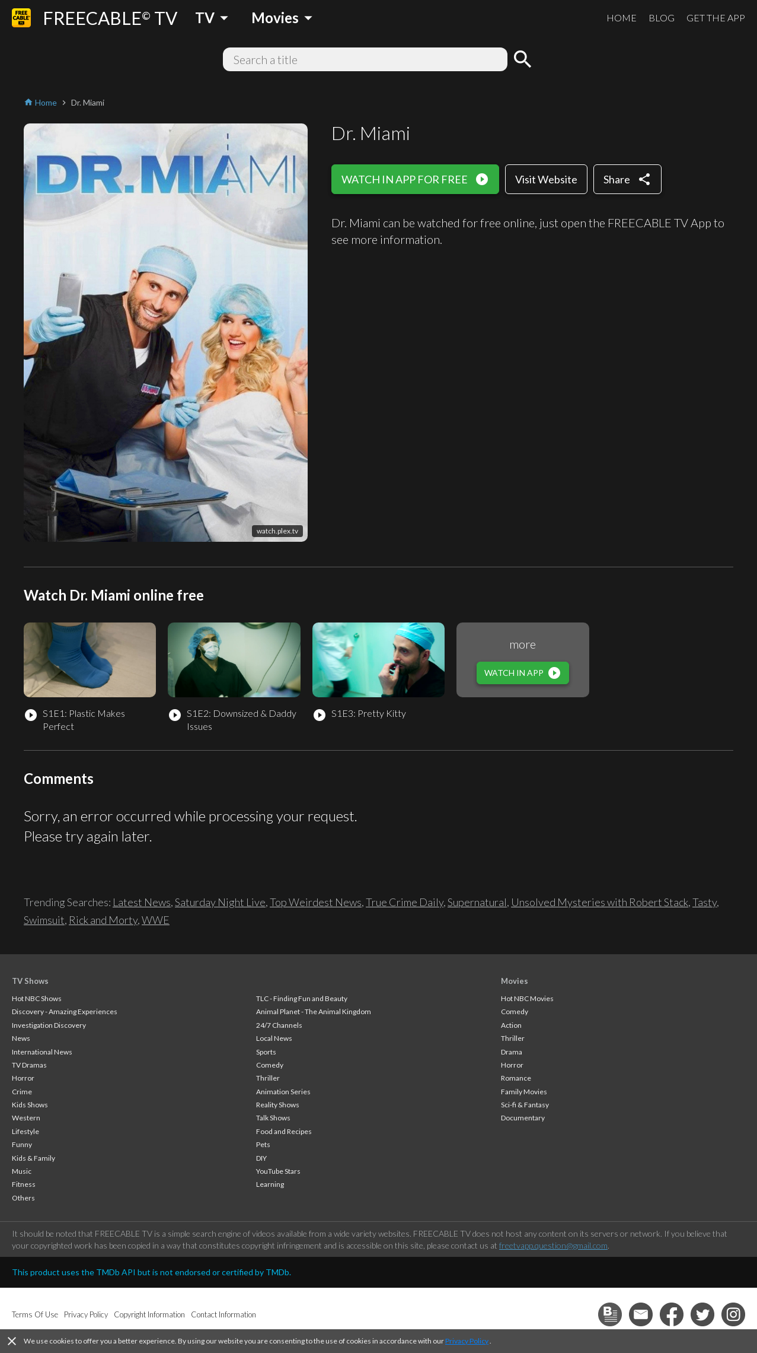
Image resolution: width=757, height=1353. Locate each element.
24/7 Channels (279, 1025)
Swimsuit (44, 919)
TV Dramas (29, 1064)
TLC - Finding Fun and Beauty (301, 998)
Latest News (142, 902)
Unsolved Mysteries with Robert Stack (599, 902)
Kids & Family (33, 1158)
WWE (156, 919)
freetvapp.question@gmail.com (553, 1245)
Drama (511, 1051)
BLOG (662, 17)
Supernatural (477, 902)
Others (23, 1197)
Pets (263, 1144)
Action (511, 1025)
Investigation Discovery (49, 1025)
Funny (22, 1144)
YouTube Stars (278, 1171)
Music (21, 1171)
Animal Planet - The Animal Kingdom (313, 1011)
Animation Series (283, 1091)
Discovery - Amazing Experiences (64, 1011)
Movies (514, 981)
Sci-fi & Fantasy (525, 1104)
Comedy (269, 1064)
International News (42, 1051)
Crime (22, 1091)
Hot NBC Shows (37, 998)
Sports (266, 1051)
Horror (23, 1077)
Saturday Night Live (220, 902)
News (21, 1038)
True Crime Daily (404, 902)
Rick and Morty (103, 919)
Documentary (523, 1117)
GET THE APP (715, 17)
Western (26, 1117)
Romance (516, 1077)
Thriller (268, 1077)
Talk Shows (273, 1117)
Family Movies (524, 1091)
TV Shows (30, 981)
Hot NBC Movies (527, 998)
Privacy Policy (466, 1340)
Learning (270, 1184)
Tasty (704, 902)
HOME (621, 17)
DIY (261, 1158)
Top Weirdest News (316, 902)
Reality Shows (277, 1104)
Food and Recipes (284, 1131)
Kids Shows (30, 1104)
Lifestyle (25, 1131)
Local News (274, 1038)
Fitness (24, 1184)
